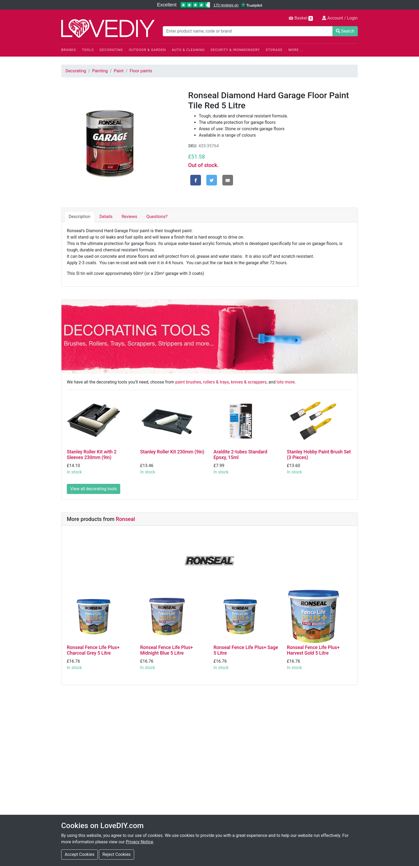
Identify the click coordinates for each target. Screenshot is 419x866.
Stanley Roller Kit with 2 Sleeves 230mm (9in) (92, 454)
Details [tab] (105, 216)
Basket (301, 18)
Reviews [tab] (129, 216)
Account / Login (340, 18)
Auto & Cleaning (188, 50)
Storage (274, 50)
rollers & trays (216, 382)
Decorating (111, 50)
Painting (100, 70)
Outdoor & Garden (147, 50)
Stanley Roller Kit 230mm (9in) (172, 451)
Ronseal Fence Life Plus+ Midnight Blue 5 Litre (166, 650)
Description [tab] (79, 216)
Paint (119, 70)
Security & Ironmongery (235, 50)
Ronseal (125, 519)
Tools (88, 50)
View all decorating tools (93, 488)
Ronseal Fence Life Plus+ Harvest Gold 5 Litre (313, 650)
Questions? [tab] (157, 216)
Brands (68, 50)
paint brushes (188, 382)
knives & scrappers (249, 382)
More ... (295, 50)
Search (345, 31)
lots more (285, 382)
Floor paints (141, 70)
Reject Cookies (116, 854)
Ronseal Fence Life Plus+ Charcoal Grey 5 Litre (93, 650)
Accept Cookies (79, 854)
